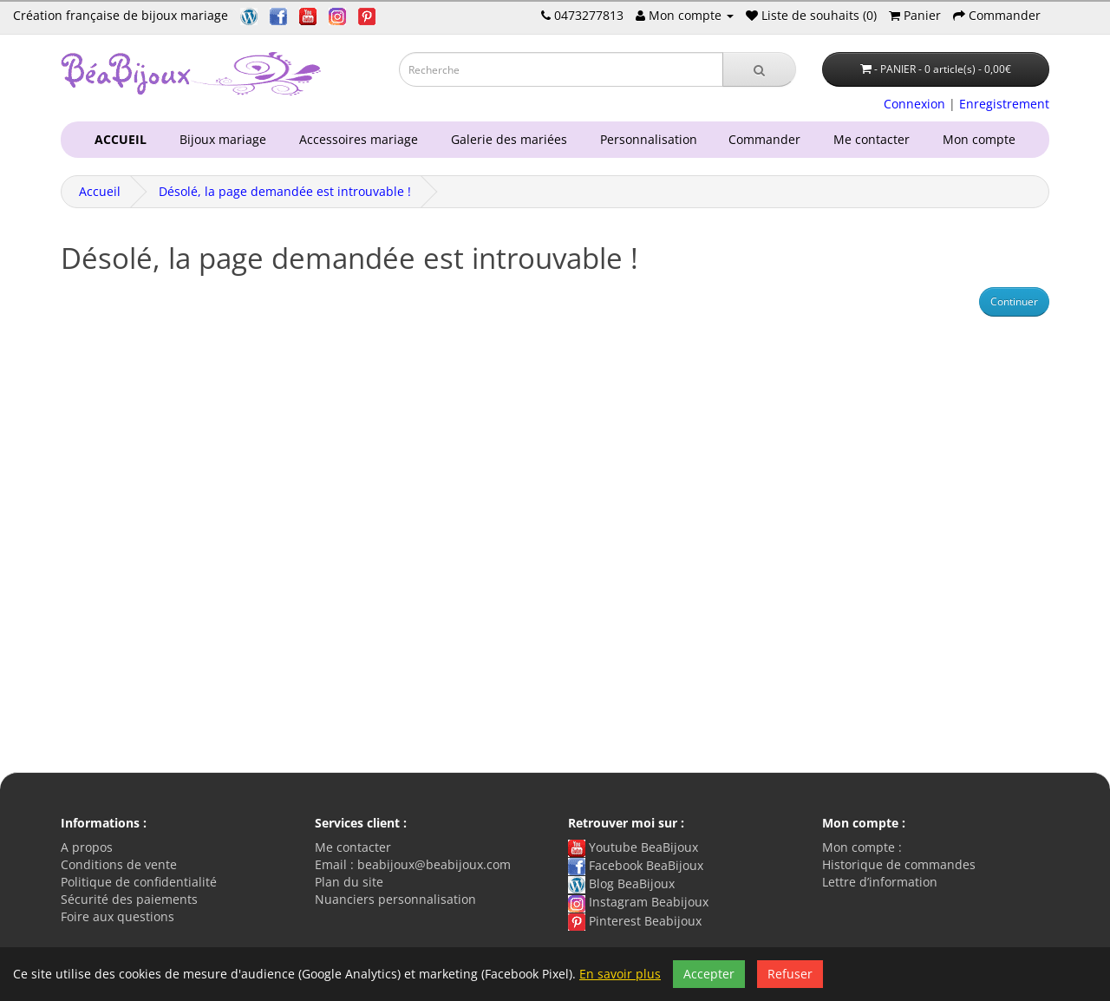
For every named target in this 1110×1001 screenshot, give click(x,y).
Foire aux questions (117, 916)
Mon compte (982, 139)
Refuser (790, 973)
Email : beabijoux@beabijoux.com (413, 864)
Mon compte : (862, 847)
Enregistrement (1004, 103)
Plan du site (349, 881)
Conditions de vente (119, 864)
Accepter (709, 973)
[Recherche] (759, 69)
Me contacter (875, 139)
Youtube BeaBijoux (633, 847)
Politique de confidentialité (139, 881)
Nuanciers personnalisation (395, 899)
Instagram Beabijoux (638, 901)
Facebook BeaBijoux (635, 865)
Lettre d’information (879, 881)
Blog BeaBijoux (621, 883)
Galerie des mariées (505, 139)
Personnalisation (645, 139)
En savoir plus (620, 973)
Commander (767, 139)
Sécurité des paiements (129, 899)
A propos (87, 847)
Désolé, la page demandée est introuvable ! (285, 191)
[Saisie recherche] (561, 69)
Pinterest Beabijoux (635, 921)
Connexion (914, 103)
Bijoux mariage (219, 139)
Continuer (1014, 301)
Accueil (100, 191)
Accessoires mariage (355, 139)
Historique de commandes (899, 864)
